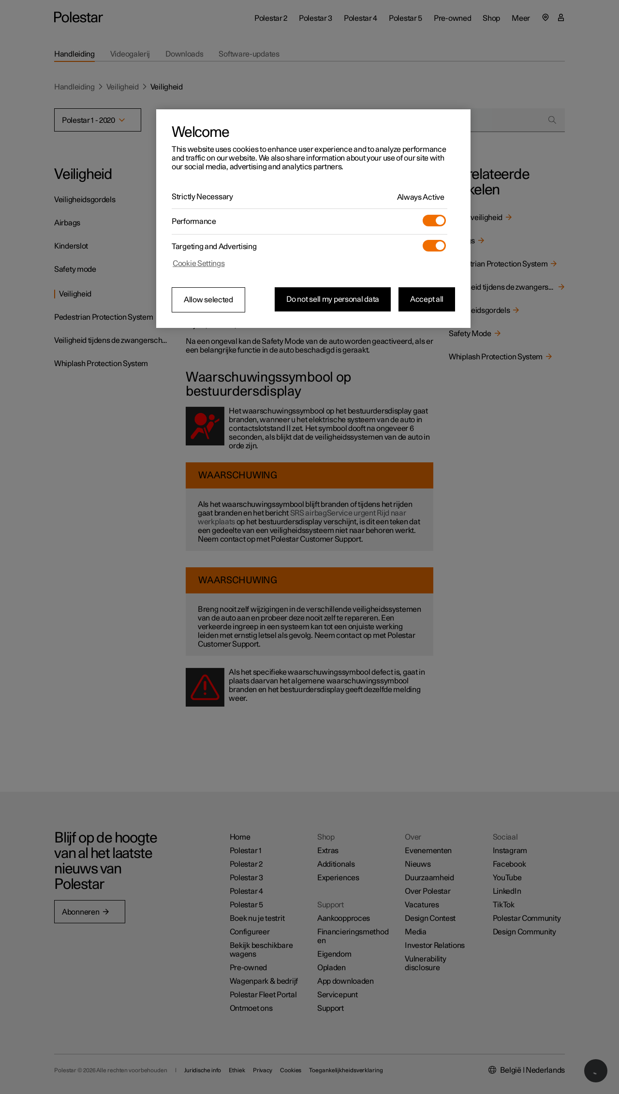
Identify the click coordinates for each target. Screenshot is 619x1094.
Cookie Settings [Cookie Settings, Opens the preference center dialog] (199, 263)
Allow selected (208, 300)
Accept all (426, 299)
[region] (313, 218)
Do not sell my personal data (332, 299)
